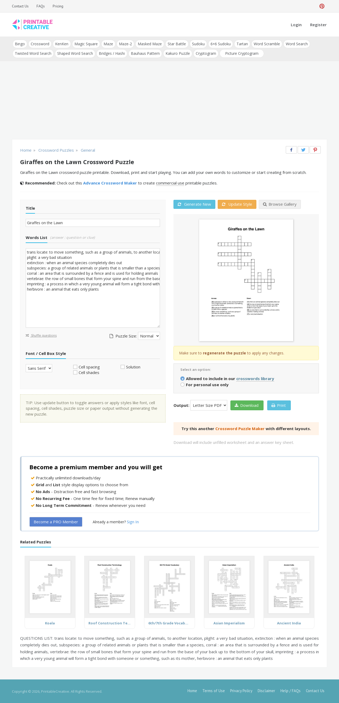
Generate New (194, 204)
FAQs (41, 6)
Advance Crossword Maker (110, 183)
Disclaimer (266, 690)
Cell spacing (89, 366)
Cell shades (89, 372)
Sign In (133, 521)
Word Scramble (266, 43)
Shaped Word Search (75, 53)
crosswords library (255, 378)
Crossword (40, 43)
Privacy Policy (241, 690)
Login (296, 24)
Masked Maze (149, 43)
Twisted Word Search (33, 53)
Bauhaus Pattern (145, 53)
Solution (133, 366)
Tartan (241, 43)
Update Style (237, 204)
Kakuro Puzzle (177, 53)
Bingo (20, 43)
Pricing (58, 6)
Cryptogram (205, 53)
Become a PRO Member (56, 521)
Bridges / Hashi (112, 53)
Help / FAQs (290, 690)
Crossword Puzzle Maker (240, 428)
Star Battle (176, 43)
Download (246, 405)
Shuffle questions (41, 335)
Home (192, 690)
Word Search (296, 43)
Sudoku (197, 43)
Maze (108, 43)
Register (318, 24)
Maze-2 (125, 43)
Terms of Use (213, 690)
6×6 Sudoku (220, 43)
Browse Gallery (280, 204)
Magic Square (85, 43)
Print (278, 405)
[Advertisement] (169, 101)
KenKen (61, 43)
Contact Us (20, 6)
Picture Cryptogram (241, 53)
